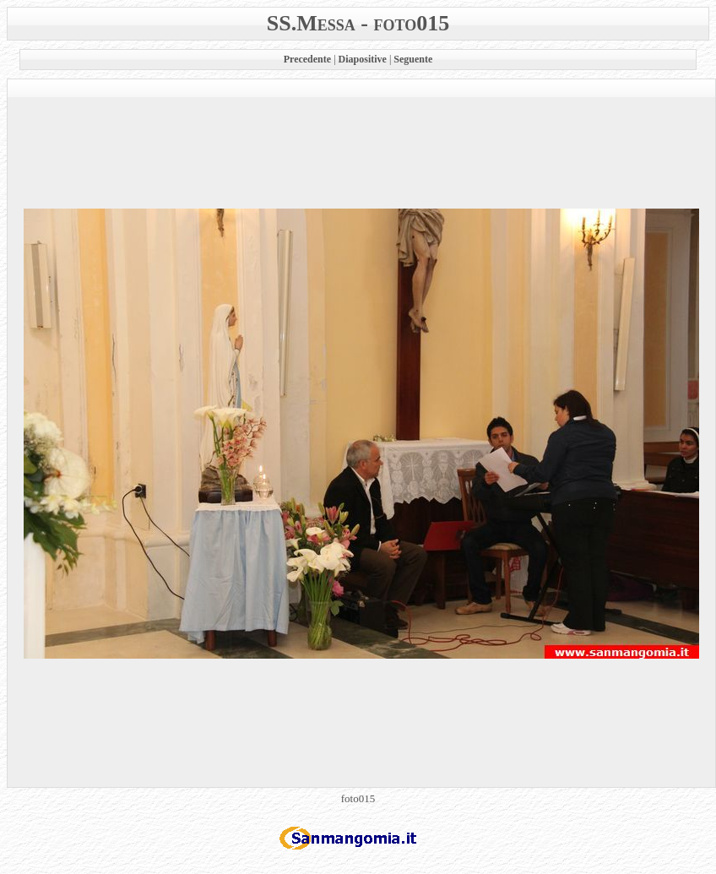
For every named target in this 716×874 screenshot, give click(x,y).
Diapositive (363, 59)
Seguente (412, 59)
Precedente (307, 59)
